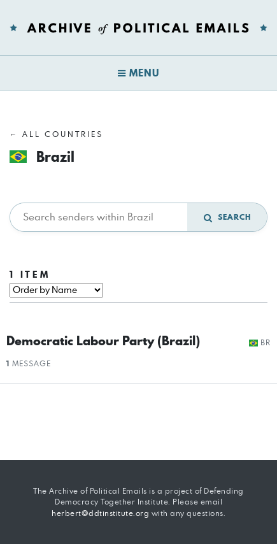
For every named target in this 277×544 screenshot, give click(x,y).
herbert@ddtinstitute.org (100, 513)
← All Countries (56, 134)
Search (227, 216)
